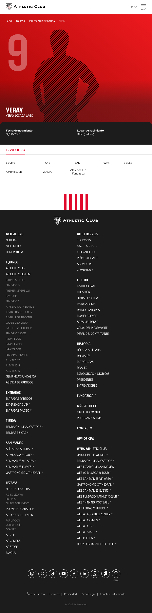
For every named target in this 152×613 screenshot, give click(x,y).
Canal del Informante (92, 327)
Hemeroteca (14, 252)
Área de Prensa (87, 321)
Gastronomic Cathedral (23, 472)
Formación (13, 520)
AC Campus (13, 540)
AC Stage (12, 546)
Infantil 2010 (14, 344)
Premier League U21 (18, 290)
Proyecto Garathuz (20, 509)
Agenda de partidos (19, 382)
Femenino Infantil (17, 354)
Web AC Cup (84, 526)
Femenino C (12, 301)
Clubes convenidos (17, 503)
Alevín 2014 (13, 365)
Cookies (54, 594)
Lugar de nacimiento (90, 130)
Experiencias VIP (17, 404)
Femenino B (13, 285)
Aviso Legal (88, 594)
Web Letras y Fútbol (91, 508)
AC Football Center (19, 515)
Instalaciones (86, 304)
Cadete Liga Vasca (17, 322)
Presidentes (85, 379)
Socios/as (84, 240)
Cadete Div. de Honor (19, 328)
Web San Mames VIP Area (94, 478)
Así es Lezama (14, 494)
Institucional (86, 286)
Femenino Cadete (16, 333)
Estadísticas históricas (93, 373)
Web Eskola (85, 538)
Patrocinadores (88, 310)
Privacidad (70, 594)
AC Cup (10, 535)
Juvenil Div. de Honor (19, 312)
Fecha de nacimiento (19, 130)
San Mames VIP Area (20, 460)
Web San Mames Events (93, 490)
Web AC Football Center (93, 514)
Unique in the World (91, 455)
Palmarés (83, 356)
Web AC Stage (86, 532)
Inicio (9, 21)
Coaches (11, 529)
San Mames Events (18, 466)
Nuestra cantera (18, 489)
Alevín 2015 (13, 370)
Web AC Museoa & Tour (93, 472)
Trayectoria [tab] (15, 150)
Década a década (89, 350)
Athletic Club (15, 268)
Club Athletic (86, 252)
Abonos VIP (85, 264)
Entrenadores (87, 385)
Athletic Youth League (20, 306)
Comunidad (85, 270)
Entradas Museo (17, 410)
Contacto (84, 428)
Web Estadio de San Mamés (95, 466)
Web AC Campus (87, 520)
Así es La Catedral (18, 449)
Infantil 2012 (13, 338)
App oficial (85, 438)
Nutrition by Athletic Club (95, 544)
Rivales (82, 367)
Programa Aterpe (89, 418)
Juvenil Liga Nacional (19, 317)
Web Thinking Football (93, 502)
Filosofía (83, 292)
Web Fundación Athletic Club (97, 496)
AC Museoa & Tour (19, 455)
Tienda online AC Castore (23, 426)
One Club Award (88, 412)
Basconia (11, 295)
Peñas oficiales (87, 258)
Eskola (11, 552)
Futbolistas (85, 361)
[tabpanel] (76, 168)
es (134, 7)
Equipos (20, 21)
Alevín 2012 (13, 360)
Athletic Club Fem (18, 274)
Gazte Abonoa (87, 246)
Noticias (11, 240)
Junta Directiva (87, 298)
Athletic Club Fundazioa (42, 21)
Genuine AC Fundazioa (21, 376)
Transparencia (87, 315)
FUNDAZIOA (85, 395)
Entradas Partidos (19, 398)
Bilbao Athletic (15, 279)
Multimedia (13, 246)
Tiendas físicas (16, 432)
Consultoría (13, 524)
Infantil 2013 (13, 349)
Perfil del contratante (93, 333)
